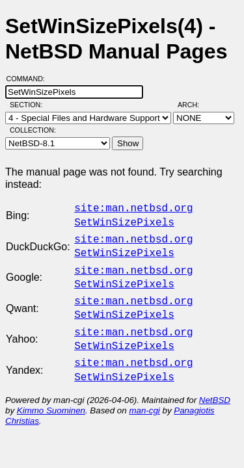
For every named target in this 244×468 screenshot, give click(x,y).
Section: (29, 105)
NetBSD (214, 384)
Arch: (194, 105)
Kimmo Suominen (51, 395)
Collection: (33, 130)
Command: (30, 79)
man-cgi (144, 395)
